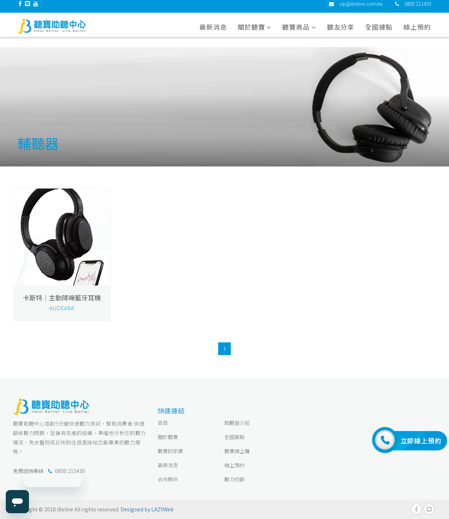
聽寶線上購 (237, 450)
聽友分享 (341, 32)
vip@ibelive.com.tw (361, 9)
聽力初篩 (234, 479)
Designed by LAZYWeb (147, 509)
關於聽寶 (168, 436)
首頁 (163, 422)
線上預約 (417, 32)
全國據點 (379, 32)
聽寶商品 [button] (299, 32)
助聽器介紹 (237, 422)
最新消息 (213, 32)
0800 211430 (417, 9)
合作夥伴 (168, 479)
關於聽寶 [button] (254, 32)
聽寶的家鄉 (170, 450)
